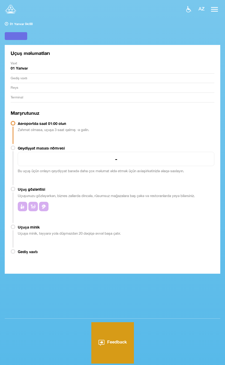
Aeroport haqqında (102, 363)
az (202, 8)
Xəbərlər (131, 363)
